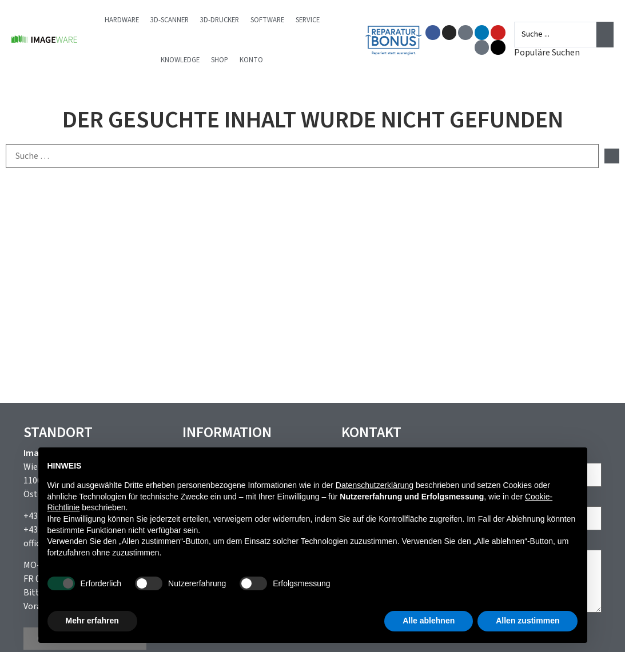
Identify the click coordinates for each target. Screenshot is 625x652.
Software (267, 20)
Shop (219, 60)
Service (308, 20)
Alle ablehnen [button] (429, 620)
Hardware (122, 20)
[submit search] (611, 156)
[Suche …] (302, 156)
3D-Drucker (219, 20)
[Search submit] (605, 34)
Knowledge (180, 60)
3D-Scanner (169, 20)
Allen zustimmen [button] (527, 620)
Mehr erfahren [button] (92, 620)
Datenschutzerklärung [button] (374, 485)
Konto (251, 60)
